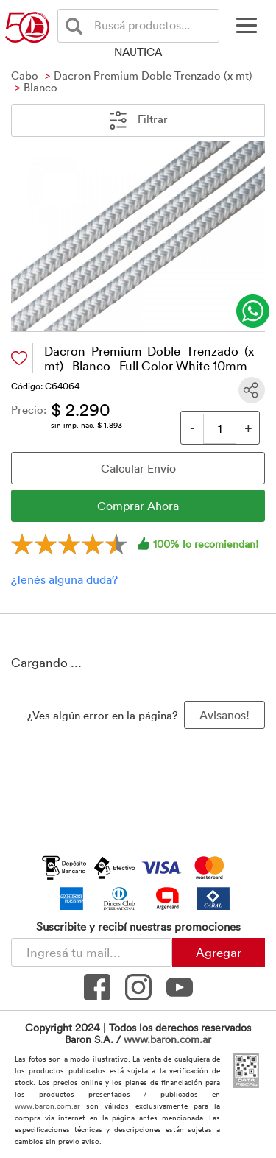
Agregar (218, 952)
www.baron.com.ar (167, 1039)
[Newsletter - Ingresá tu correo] (91, 952)
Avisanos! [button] (224, 714)
